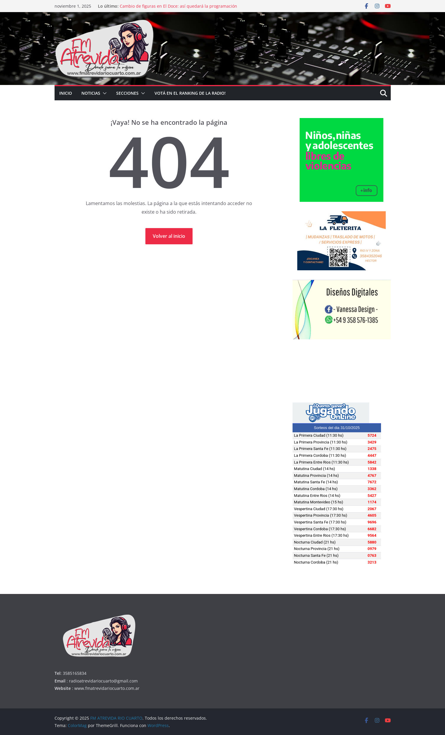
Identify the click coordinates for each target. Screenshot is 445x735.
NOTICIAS (90, 93)
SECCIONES (127, 93)
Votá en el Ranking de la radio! (190, 93)
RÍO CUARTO (342, 371)
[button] (103, 93)
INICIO (65, 93)
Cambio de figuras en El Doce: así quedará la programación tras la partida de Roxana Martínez (178, 9)
